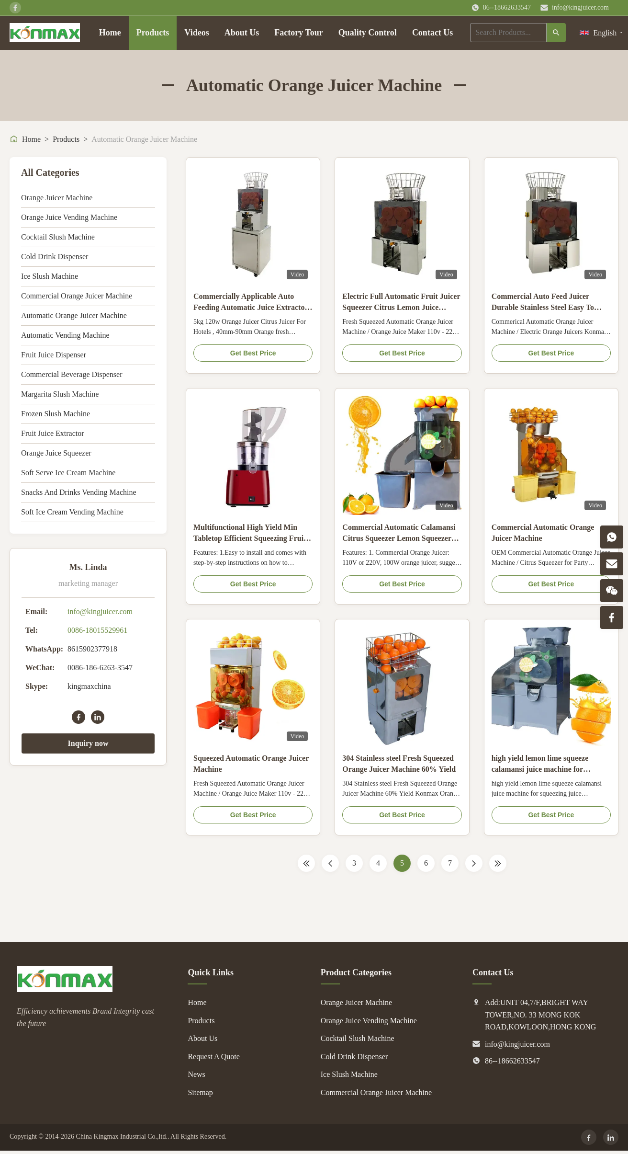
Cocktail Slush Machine (58, 237)
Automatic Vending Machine (65, 335)
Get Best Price (253, 353)
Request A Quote (213, 1056)
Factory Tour (298, 32)
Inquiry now (88, 743)
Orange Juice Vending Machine (69, 217)
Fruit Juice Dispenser (53, 355)
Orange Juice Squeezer (56, 453)
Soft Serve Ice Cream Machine (68, 472)
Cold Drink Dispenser (54, 256)
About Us (241, 32)
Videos (196, 32)
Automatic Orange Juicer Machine (74, 315)
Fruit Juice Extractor (52, 433)
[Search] (556, 32)
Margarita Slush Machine (60, 394)
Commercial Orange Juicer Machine (76, 296)
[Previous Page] (330, 863)
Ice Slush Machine (49, 276)
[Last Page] (497, 863)
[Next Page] (473, 863)
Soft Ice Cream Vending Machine (72, 512)
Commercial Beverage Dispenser (71, 374)
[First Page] (306, 863)
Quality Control (367, 32)
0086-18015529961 (97, 630)
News (196, 1074)
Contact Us (432, 32)
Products (152, 32)
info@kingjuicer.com (580, 7)
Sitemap (200, 1092)
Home (110, 32)
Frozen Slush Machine (55, 414)
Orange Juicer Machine (56, 198)
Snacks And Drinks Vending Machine (78, 492)
